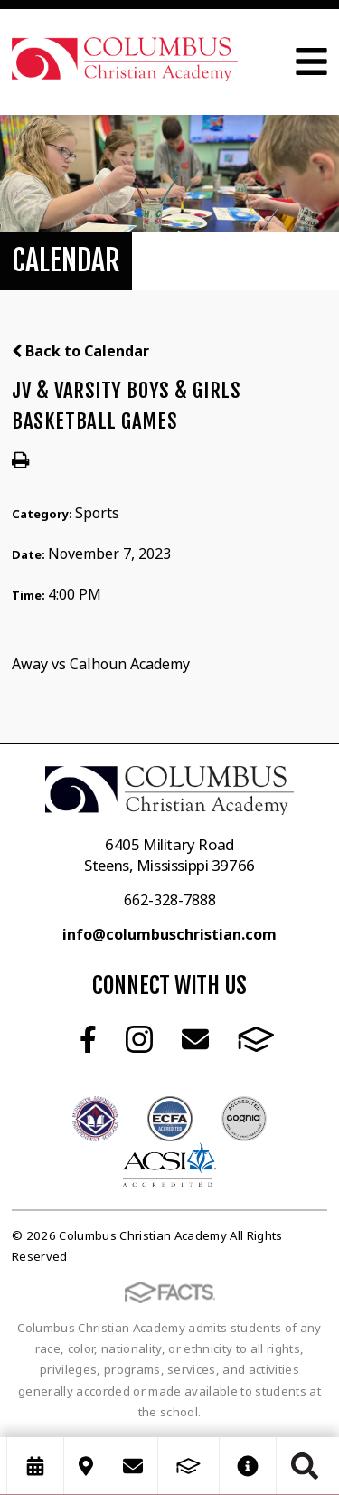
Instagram (139, 1039)
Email (195, 1039)
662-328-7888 (170, 900)
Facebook (88, 1039)
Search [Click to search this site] (304, 1466)
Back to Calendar (80, 351)
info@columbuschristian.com (169, 934)
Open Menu (311, 61)
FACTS (256, 1039)
